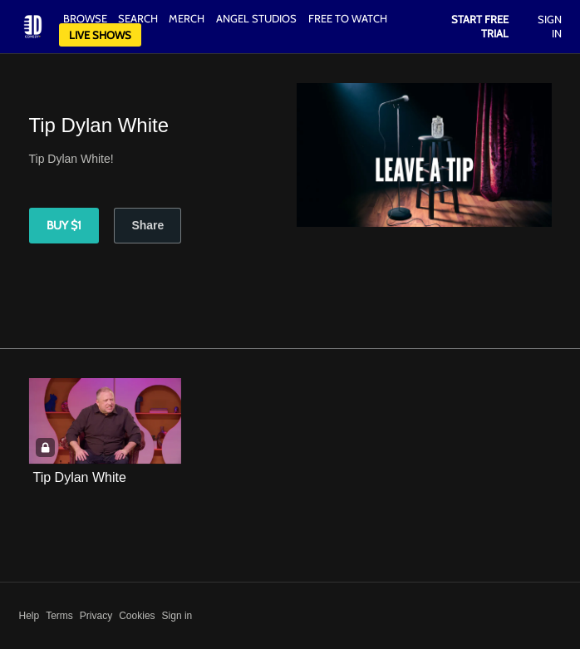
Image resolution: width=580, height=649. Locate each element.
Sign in (177, 616)
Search (139, 18)
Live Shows (100, 35)
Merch (186, 18)
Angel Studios (256, 18)
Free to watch (347, 18)
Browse (86, 18)
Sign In (550, 26)
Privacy (96, 616)
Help (29, 616)
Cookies (137, 616)
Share (147, 225)
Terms (59, 616)
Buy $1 (64, 225)
